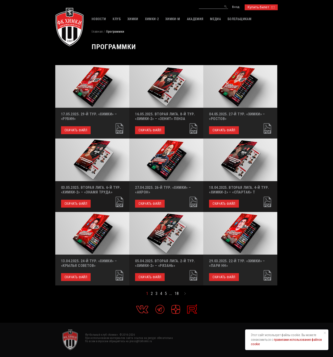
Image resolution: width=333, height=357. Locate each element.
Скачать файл (76, 130)
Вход (235, 7)
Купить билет (261, 7)
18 (177, 293)
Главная (97, 31)
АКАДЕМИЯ (195, 19)
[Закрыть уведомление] (325, 333)
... (170, 293)
